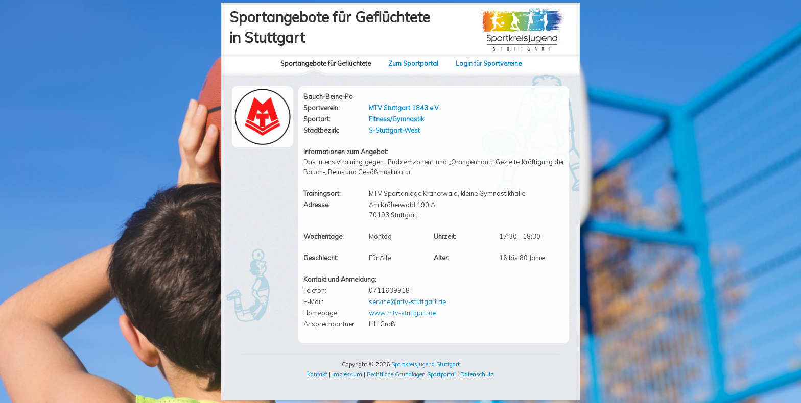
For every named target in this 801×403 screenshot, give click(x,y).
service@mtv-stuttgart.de (407, 301)
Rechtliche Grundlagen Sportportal (411, 374)
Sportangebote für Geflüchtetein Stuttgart (329, 27)
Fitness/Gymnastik (396, 119)
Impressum (347, 374)
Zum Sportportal (413, 63)
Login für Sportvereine (489, 63)
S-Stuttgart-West (394, 130)
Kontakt (317, 374)
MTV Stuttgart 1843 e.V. (404, 108)
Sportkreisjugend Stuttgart (425, 364)
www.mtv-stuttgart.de (402, 313)
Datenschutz (477, 374)
